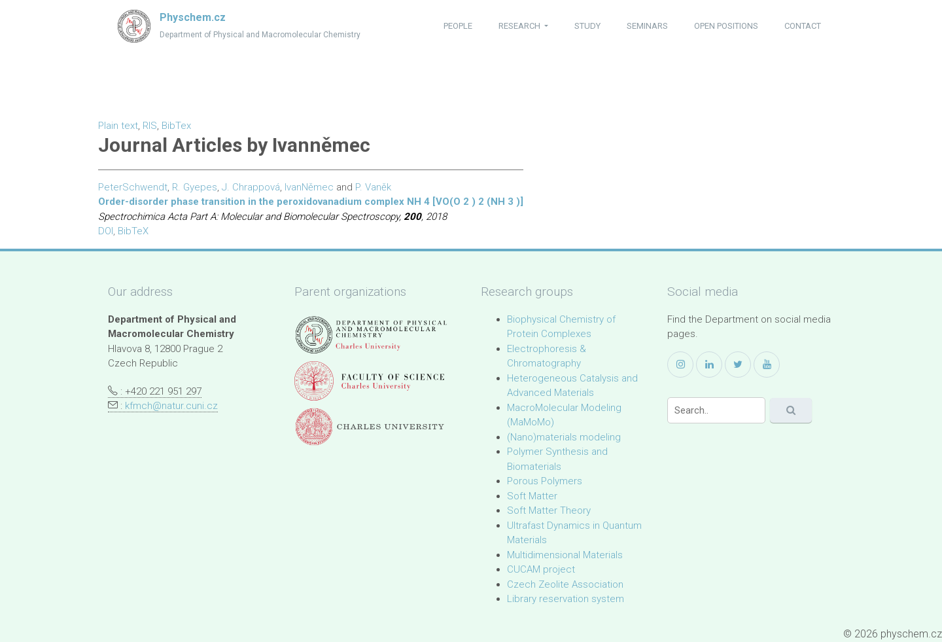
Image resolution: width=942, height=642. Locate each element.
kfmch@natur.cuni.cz (171, 406)
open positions (726, 26)
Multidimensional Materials (565, 555)
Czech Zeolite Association (565, 584)
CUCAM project (541, 569)
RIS (150, 126)
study (587, 26)
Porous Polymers (544, 481)
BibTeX (133, 231)
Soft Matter (532, 496)
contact (802, 26)
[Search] (716, 410)
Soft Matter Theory (549, 510)
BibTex (176, 126)
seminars (647, 26)
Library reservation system (565, 599)
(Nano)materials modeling (564, 437)
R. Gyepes (194, 187)
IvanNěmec (309, 187)
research (520, 26)
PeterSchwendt (132, 187)
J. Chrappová (251, 187)
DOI (105, 231)
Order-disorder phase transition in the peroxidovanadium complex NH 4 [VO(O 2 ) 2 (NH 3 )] (310, 201)
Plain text (118, 126)
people (458, 26)
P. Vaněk (373, 187)
